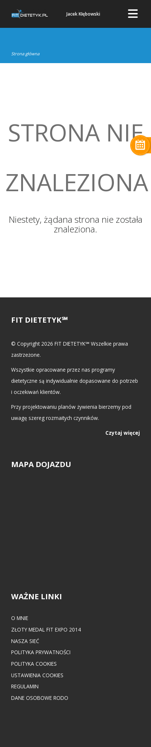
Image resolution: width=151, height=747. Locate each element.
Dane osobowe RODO (39, 697)
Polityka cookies (34, 663)
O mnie (19, 618)
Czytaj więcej (122, 432)
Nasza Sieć (25, 641)
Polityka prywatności (40, 652)
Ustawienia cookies (37, 675)
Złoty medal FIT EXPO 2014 (46, 629)
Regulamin (25, 686)
